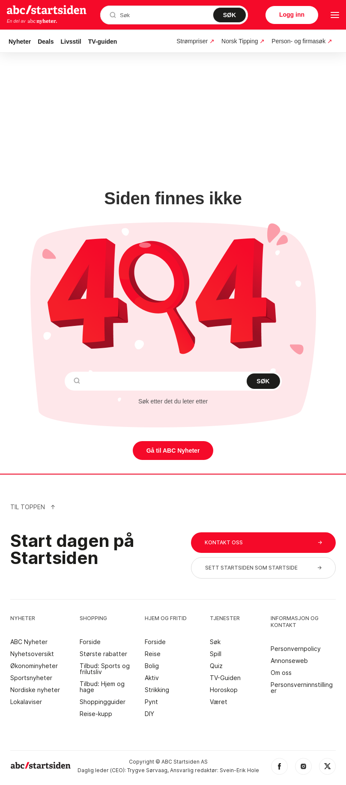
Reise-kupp (96, 714)
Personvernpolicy (296, 649)
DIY (149, 714)
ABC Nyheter (29, 642)
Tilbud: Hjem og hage (102, 687)
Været (218, 702)
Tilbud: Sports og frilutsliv (105, 669)
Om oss (281, 673)
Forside (90, 642)
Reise (153, 654)
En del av (32, 21)
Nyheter (20, 41)
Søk (215, 642)
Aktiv (152, 678)
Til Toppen (33, 506)
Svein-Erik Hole (239, 770)
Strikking (157, 690)
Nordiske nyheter (35, 690)
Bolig (152, 666)
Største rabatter (103, 654)
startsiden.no (46, 9)
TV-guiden (102, 41)
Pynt (151, 702)
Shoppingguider (102, 702)
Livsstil (71, 41)
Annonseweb (289, 661)
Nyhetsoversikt (32, 654)
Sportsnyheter (31, 678)
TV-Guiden (225, 678)
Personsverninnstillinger (302, 688)
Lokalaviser (26, 702)
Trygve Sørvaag (147, 770)
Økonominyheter (34, 666)
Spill (215, 654)
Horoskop (224, 690)
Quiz (216, 666)
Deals (46, 41)
